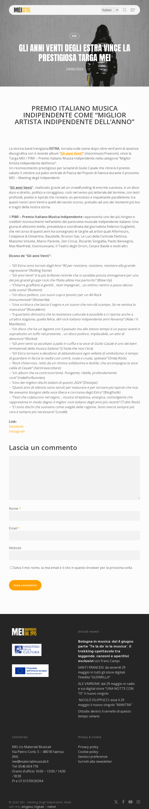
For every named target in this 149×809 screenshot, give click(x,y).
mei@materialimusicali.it (30, 761)
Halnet (51, 807)
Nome (15, 508)
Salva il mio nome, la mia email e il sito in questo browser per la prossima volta (72, 567)
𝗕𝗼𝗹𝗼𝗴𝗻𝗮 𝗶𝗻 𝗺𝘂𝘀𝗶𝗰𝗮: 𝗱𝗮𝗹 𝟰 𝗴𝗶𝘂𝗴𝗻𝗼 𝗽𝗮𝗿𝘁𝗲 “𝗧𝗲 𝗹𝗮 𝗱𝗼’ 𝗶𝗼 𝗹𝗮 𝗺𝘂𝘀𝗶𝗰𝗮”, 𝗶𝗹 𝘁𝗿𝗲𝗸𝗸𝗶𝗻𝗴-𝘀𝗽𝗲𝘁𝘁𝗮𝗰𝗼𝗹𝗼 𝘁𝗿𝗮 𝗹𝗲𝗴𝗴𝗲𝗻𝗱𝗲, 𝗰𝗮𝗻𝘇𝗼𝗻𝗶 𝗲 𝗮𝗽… (105, 651)
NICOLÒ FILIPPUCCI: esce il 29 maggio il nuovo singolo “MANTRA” (105, 702)
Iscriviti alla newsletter (95, 761)
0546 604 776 (28, 766)
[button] (133, 10)
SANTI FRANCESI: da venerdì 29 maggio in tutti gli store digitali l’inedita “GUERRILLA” (101, 672)
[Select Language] (110, 10)
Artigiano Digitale (33, 807)
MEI (74, 36)
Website (15, 548)
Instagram (17, 431)
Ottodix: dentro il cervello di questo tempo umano (104, 713)
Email (14, 528)
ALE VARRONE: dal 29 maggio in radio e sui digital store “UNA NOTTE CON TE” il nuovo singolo (106, 688)
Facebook (16, 426)
